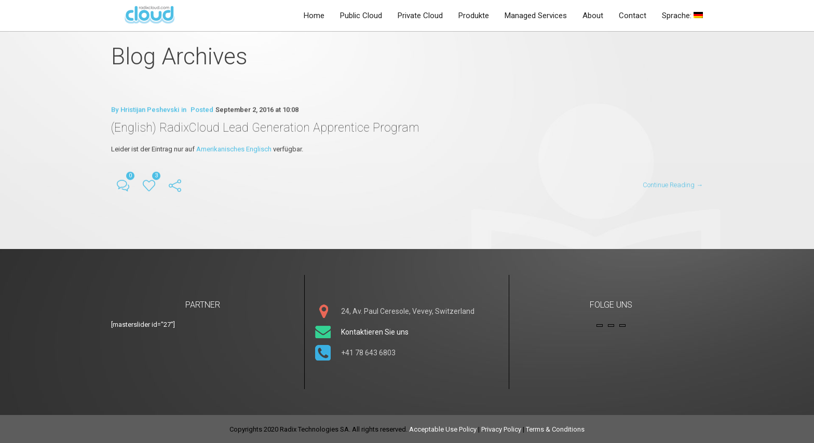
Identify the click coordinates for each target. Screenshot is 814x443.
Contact (632, 15)
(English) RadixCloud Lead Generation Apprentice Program (268, 127)
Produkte (473, 15)
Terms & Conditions (555, 428)
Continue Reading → (673, 184)
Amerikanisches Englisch (234, 149)
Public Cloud (361, 15)
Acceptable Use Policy (443, 428)
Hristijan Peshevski (149, 110)
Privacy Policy (501, 428)
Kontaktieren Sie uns (375, 331)
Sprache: (682, 15)
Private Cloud (420, 15)
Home (314, 15)
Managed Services (536, 15)
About (592, 15)
